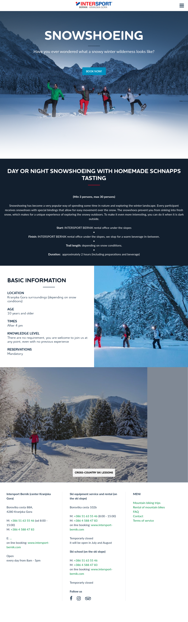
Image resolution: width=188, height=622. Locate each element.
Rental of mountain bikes (149, 507)
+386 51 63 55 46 (22, 520)
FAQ (136, 511)
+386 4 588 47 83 (22, 529)
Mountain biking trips (146, 502)
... (11, 538)
